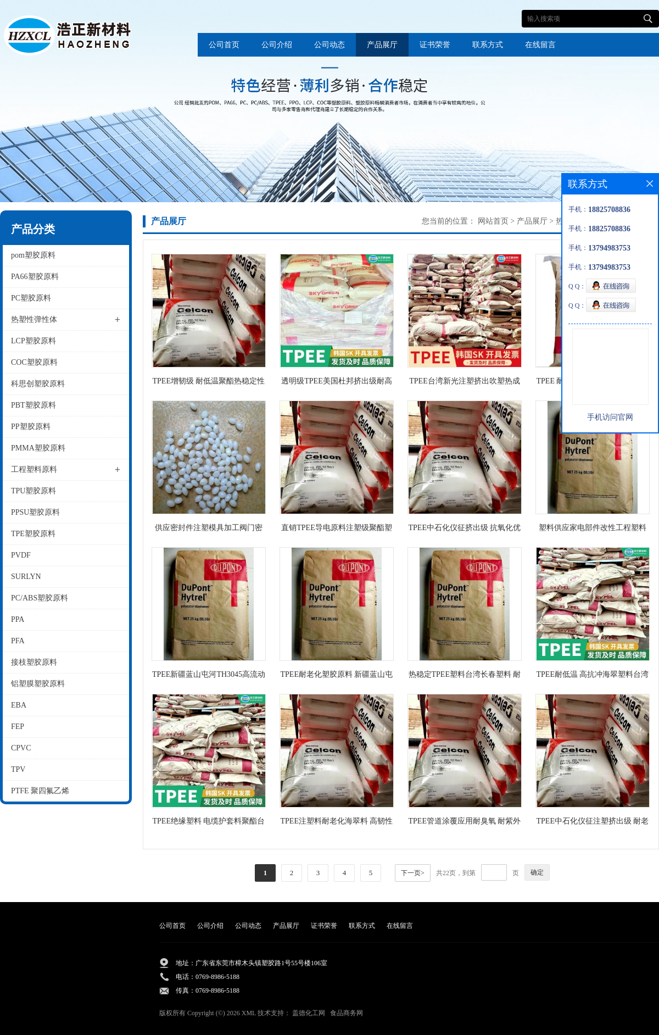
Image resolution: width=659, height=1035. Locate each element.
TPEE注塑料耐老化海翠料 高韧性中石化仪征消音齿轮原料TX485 (337, 823)
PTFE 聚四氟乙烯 (40, 791)
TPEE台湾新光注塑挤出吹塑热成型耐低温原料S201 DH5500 (464, 383)
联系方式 (487, 45)
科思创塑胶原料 (38, 384)
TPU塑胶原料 (33, 491)
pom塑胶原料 (33, 255)
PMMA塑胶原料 (38, 448)
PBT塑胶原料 (33, 405)
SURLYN (26, 576)
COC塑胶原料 (34, 362)
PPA (17, 619)
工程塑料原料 (34, 469)
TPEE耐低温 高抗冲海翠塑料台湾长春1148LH (593, 676)
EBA (18, 705)
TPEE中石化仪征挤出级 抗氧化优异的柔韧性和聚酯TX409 (465, 530)
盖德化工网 (308, 1013)
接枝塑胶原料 (34, 662)
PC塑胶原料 (31, 298)
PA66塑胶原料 (35, 276)
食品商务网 (346, 1013)
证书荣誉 (435, 45)
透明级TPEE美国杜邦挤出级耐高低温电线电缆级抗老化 (336, 383)
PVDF (21, 555)
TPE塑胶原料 (33, 534)
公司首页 (224, 45)
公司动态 (329, 45)
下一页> (413, 873)
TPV (18, 769)
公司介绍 (276, 45)
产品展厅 (382, 45)
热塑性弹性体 (34, 319)
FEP (17, 726)
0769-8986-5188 (217, 977)
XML (249, 1013)
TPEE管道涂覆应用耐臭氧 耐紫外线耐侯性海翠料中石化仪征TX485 (464, 823)
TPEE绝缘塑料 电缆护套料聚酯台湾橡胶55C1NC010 (209, 823)
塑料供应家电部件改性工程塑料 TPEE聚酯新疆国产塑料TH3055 (592, 530)
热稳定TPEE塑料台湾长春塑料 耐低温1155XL (465, 676)
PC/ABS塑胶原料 (39, 598)
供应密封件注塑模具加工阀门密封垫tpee (209, 530)
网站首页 (493, 221)
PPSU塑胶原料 (35, 512)
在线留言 (540, 45)
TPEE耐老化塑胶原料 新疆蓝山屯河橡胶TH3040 (337, 676)
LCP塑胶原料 (33, 341)
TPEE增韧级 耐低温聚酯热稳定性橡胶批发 (209, 383)
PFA (18, 641)
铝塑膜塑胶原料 (38, 684)
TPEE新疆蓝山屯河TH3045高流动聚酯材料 (208, 676)
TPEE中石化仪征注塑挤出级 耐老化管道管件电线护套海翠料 (593, 823)
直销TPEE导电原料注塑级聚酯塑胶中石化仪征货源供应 (336, 530)
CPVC (21, 748)
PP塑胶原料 (31, 426)
